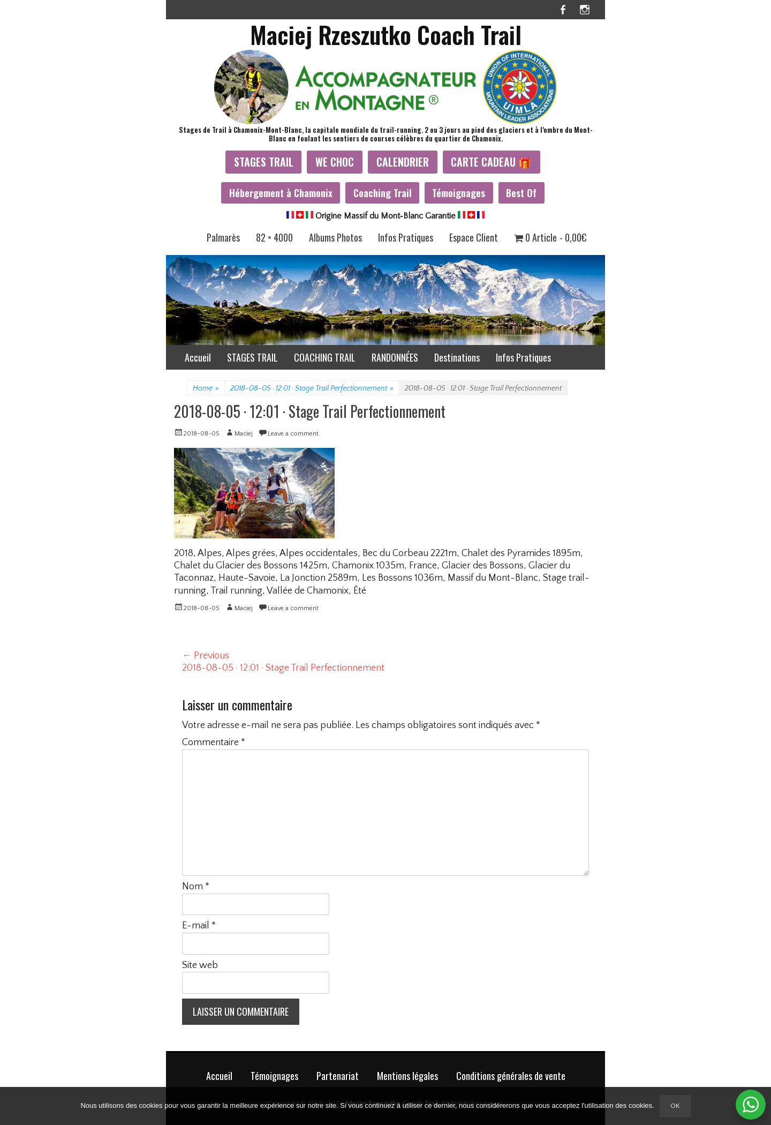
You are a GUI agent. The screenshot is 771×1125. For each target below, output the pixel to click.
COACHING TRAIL (325, 357)
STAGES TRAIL (263, 162)
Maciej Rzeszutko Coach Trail (385, 34)
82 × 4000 (274, 237)
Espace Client (473, 237)
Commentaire (213, 742)
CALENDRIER (402, 162)
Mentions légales (407, 1076)
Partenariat (337, 1076)
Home (206, 388)
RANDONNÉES (395, 357)
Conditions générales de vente (510, 1076)
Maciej (244, 433)
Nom (195, 886)
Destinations (457, 357)
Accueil (198, 357)
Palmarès (223, 237)
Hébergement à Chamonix (280, 192)
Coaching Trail (382, 192)
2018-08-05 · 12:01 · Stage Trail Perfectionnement (312, 388)
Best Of (521, 192)
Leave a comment (293, 433)
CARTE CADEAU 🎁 (491, 162)
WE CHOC (334, 162)
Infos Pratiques (405, 237)
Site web (200, 965)
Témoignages (458, 192)
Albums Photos (335, 237)
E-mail (199, 925)
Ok (675, 1105)
